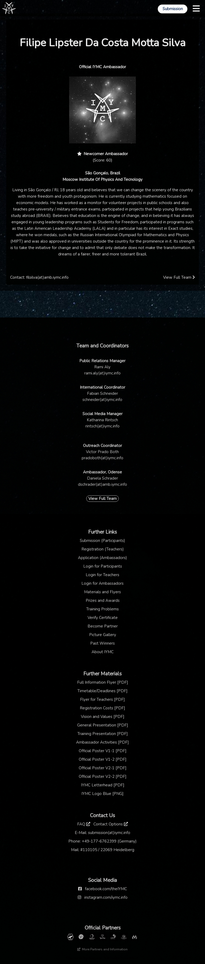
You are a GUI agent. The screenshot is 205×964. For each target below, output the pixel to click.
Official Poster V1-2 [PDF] (103, 759)
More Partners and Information (102, 949)
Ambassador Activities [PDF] (102, 742)
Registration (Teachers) (102, 549)
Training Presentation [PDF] (102, 733)
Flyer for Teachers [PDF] (102, 699)
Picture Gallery (102, 634)
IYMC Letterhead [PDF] (102, 785)
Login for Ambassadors (102, 583)
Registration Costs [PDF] (102, 708)
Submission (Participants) (102, 540)
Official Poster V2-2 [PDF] (103, 776)
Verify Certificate (103, 617)
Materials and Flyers (102, 592)
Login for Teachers (102, 574)
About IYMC (103, 652)
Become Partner (103, 626)
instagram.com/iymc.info (106, 897)
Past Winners (102, 643)
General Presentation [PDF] (102, 725)
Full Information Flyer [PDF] (102, 682)
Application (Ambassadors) (102, 557)
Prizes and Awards (103, 600)
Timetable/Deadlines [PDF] (102, 691)
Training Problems (102, 609)
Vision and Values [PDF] (102, 716)
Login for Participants (102, 566)
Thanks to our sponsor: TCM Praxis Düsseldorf (102, 958)
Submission (173, 9)
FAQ (83, 824)
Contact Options (110, 824)
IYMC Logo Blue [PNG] (102, 793)
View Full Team (179, 277)
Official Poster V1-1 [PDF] (103, 750)
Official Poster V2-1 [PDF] (103, 768)
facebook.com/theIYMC (106, 889)
